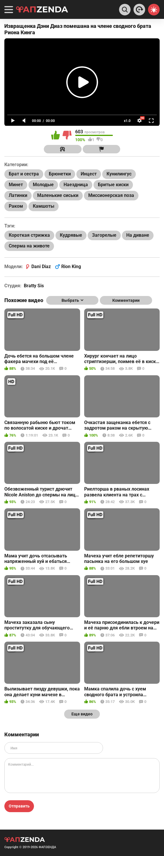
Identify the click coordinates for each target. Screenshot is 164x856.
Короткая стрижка (29, 235)
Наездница (76, 184)
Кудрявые (71, 235)
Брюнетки (60, 174)
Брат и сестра (24, 174)
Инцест (89, 174)
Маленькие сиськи (57, 195)
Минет (16, 184)
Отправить (19, 806)
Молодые (43, 184)
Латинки (18, 195)
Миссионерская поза (111, 195)
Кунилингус (119, 174)
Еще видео (82, 714)
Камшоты (43, 206)
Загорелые (104, 235)
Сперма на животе (29, 246)
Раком (16, 206)
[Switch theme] (154, 9)
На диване (137, 235)
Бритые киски (113, 184)
